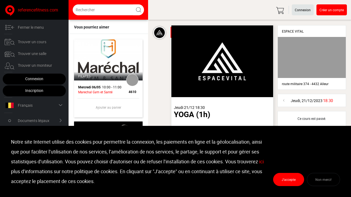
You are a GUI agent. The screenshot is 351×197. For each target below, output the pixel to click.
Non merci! (323, 179)
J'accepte (289, 179)
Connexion (34, 78)
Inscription (34, 90)
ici (261, 161)
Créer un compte (331, 10)
